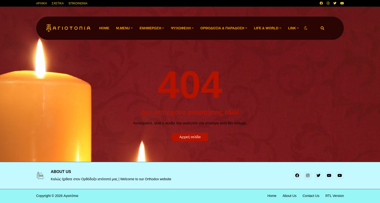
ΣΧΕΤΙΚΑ (58, 3)
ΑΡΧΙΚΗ (41, 3)
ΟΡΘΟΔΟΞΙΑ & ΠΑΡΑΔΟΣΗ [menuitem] (222, 28)
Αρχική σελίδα (189, 137)
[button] (305, 28)
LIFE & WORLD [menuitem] (266, 28)
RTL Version (334, 196)
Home (272, 196)
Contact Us (310, 196)
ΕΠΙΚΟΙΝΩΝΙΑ (78, 3)
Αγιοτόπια (70, 196)
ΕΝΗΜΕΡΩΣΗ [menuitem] (150, 28)
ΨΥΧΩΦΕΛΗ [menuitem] (181, 28)
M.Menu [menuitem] (123, 28)
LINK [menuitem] (292, 28)
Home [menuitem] (104, 28)
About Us (290, 196)
